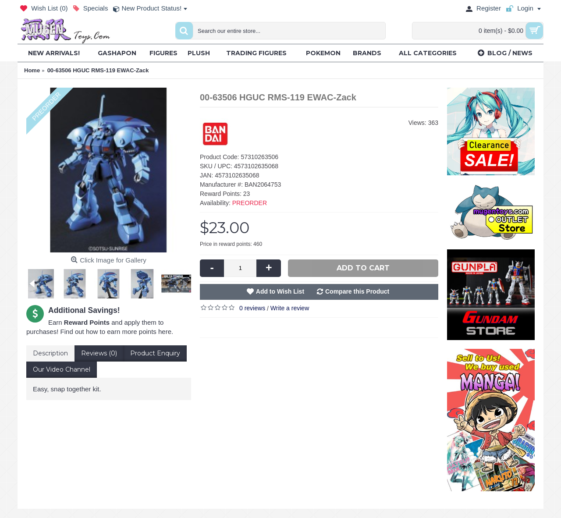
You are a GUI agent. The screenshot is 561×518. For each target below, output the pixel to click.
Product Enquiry (155, 353)
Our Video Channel (61, 369)
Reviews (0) (99, 353)
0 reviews (252, 308)
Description (50, 353)
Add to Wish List (280, 291)
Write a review (289, 308)
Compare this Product (357, 291)
